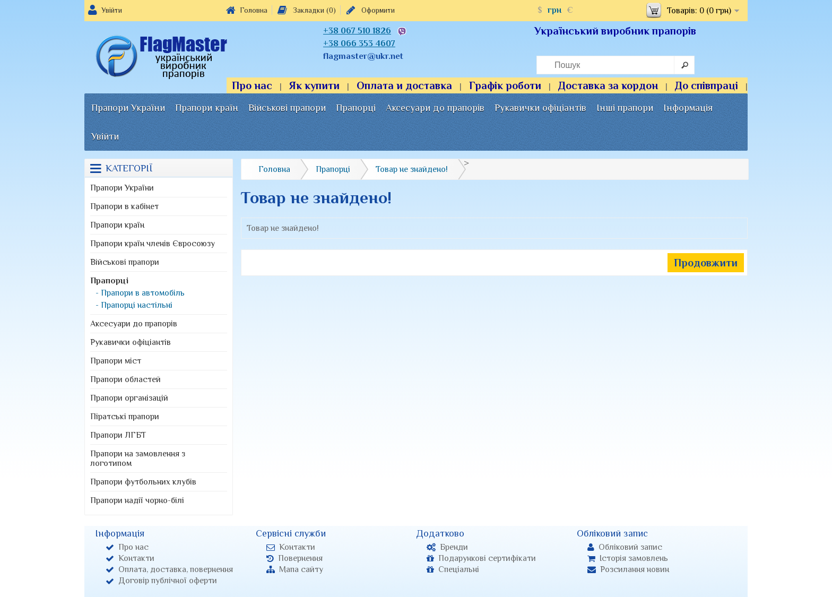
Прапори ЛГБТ (118, 435)
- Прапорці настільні (134, 305)
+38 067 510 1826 (357, 31)
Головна (246, 10)
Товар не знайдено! (412, 169)
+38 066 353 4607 (359, 43)
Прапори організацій (129, 398)
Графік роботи (505, 85)
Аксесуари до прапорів (435, 107)
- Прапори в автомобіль (140, 293)
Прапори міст (115, 361)
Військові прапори (287, 107)
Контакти (130, 558)
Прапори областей (125, 379)
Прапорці (356, 107)
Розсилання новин (628, 569)
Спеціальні (453, 569)
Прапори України (128, 107)
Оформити (369, 10)
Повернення (294, 558)
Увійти (111, 10)
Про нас (252, 85)
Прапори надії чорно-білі (137, 500)
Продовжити (706, 263)
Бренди (447, 547)
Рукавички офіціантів (540, 107)
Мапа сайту (294, 569)
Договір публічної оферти (161, 580)
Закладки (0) (306, 10)
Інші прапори (624, 107)
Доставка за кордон (608, 85)
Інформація (688, 107)
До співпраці (706, 85)
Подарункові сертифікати (481, 558)
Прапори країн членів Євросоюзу (152, 243)
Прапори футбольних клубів (143, 482)
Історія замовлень (627, 558)
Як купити (314, 85)
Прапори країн (206, 107)
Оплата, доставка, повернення (169, 569)
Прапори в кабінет (124, 206)
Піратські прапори (124, 416)
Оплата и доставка (404, 85)
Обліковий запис (624, 547)
